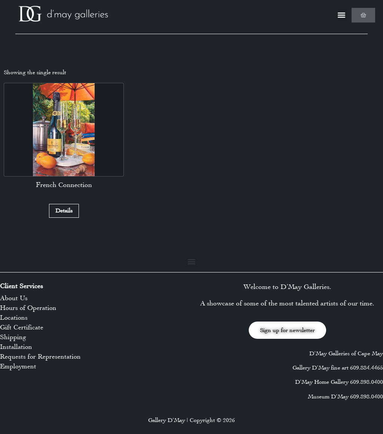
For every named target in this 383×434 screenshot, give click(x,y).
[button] (341, 15)
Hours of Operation (28, 308)
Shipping (13, 337)
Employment (18, 366)
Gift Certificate (21, 327)
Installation (16, 347)
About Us (14, 298)
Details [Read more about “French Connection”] (64, 210)
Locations (14, 317)
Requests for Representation (40, 356)
